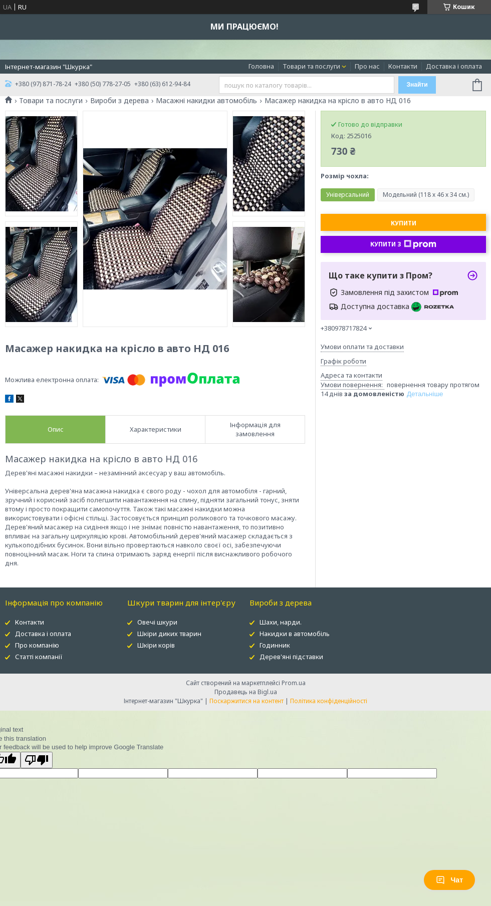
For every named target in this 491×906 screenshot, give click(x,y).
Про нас (367, 66)
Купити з (403, 244)
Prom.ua (294, 683)
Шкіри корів (156, 645)
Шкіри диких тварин (169, 633)
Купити (403, 223)
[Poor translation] (37, 760)
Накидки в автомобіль (295, 633)
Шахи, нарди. (281, 622)
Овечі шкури (157, 622)
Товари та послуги (311, 66)
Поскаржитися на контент (246, 701)
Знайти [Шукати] (416, 84)
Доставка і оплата (454, 66)
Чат (449, 879)
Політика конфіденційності (328, 701)
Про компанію (37, 645)
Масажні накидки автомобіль (206, 100)
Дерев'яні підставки (291, 656)
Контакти (402, 66)
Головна (261, 66)
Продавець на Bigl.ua (245, 692)
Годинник (275, 645)
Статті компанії (39, 656)
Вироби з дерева (119, 100)
